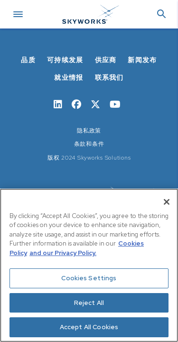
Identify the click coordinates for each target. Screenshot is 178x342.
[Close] (166, 201)
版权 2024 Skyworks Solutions (89, 158)
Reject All (89, 303)
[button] (161, 14)
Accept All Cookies (89, 327)
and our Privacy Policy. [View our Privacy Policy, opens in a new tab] (62, 253)
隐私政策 (89, 130)
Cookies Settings (88, 278)
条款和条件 (89, 144)
